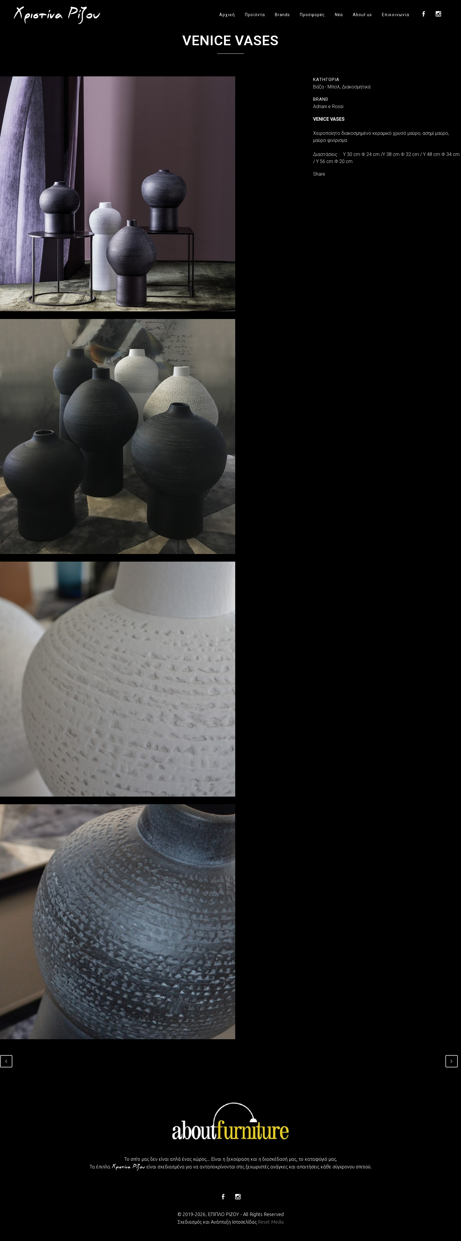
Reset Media (271, 1222)
